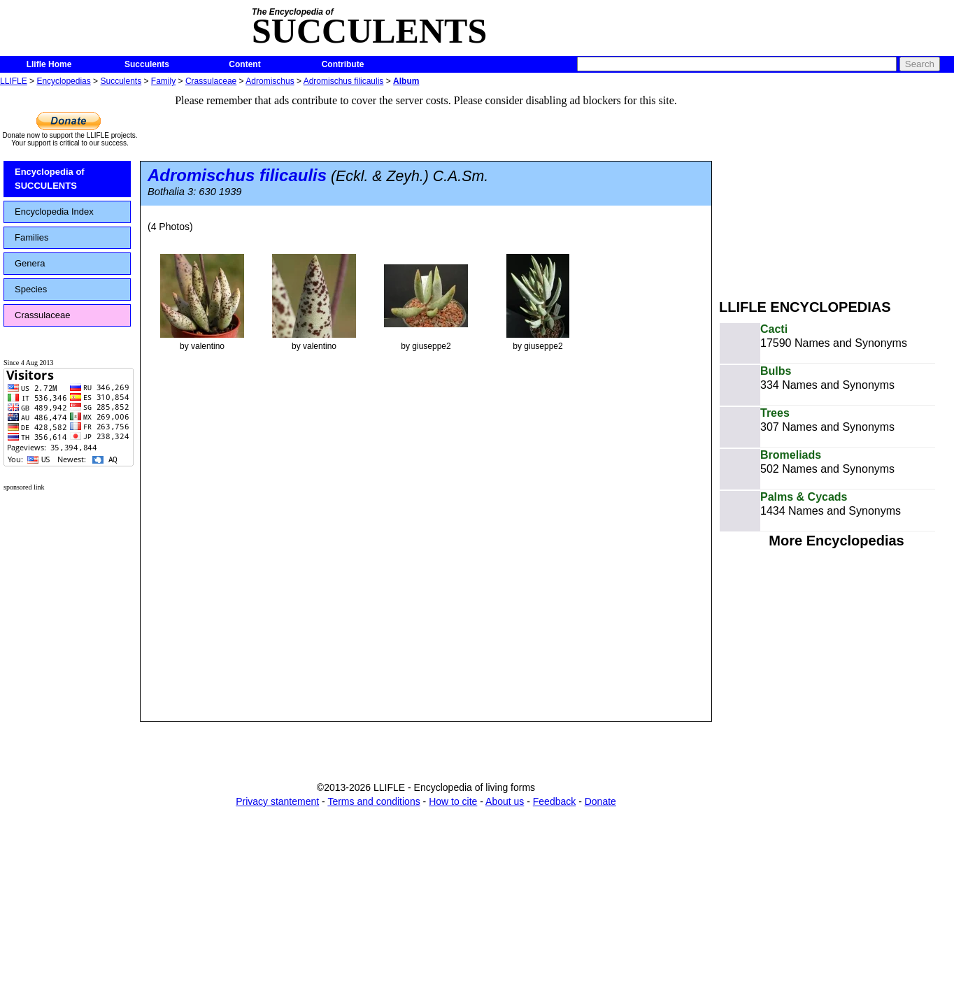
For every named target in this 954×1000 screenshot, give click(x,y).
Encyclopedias (63, 81)
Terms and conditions (373, 801)
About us (504, 801)
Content (244, 64)
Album (406, 81)
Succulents (146, 64)
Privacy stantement (277, 801)
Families (31, 237)
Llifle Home (49, 64)
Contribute (343, 64)
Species (31, 289)
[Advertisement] (836, 187)
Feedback (554, 801)
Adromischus (269, 81)
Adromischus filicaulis (344, 81)
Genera (30, 263)
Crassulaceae (210, 81)
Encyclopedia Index (54, 211)
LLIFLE (13, 81)
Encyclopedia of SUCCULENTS (50, 178)
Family (163, 81)
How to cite (453, 801)
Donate (600, 801)
